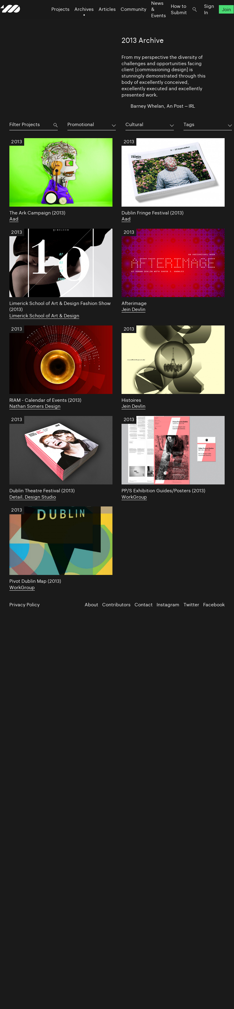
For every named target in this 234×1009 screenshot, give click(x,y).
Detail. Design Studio (32, 497)
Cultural (134, 124)
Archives (75, 21)
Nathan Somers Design (34, 406)
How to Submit (170, 21)
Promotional (80, 124)
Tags (189, 124)
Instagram (168, 605)
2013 (16, 142)
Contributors (116, 605)
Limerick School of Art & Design (44, 316)
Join (217, 21)
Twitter (191, 605)
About (91, 605)
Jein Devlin (133, 309)
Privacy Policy (24, 605)
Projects (51, 21)
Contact (144, 605)
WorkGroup (134, 497)
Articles (98, 21)
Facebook (214, 605)
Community (124, 21)
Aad (13, 219)
